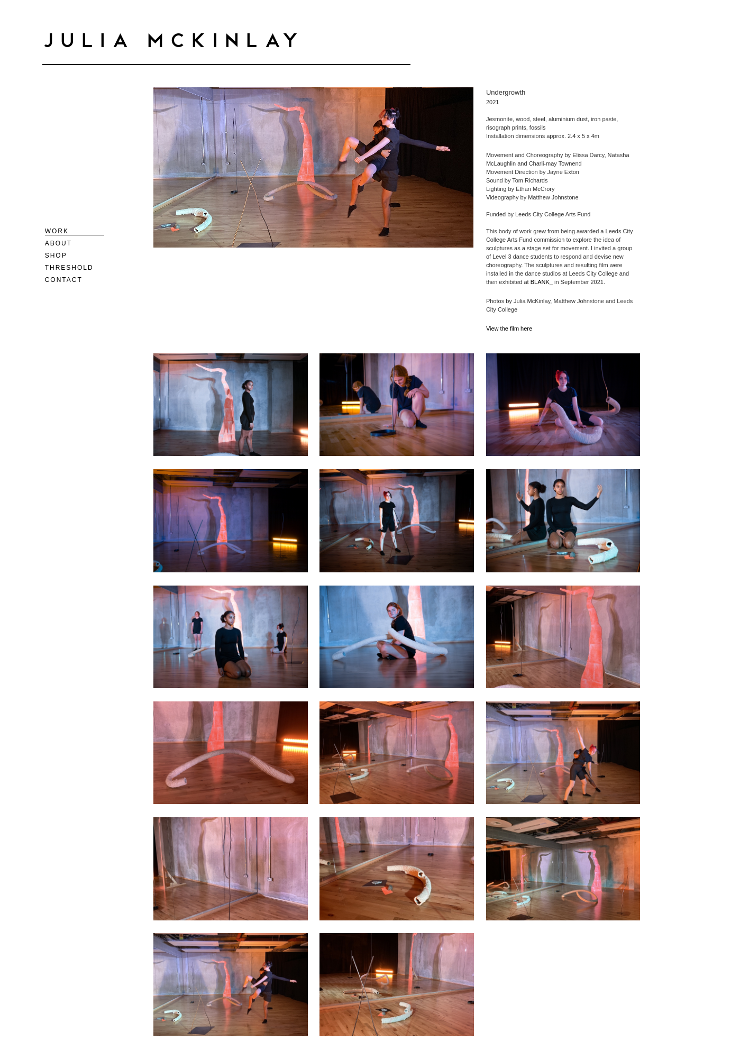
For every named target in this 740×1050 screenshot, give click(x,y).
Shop (56, 255)
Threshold (69, 267)
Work (57, 231)
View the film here (510, 328)
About (58, 243)
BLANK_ (542, 282)
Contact (64, 280)
